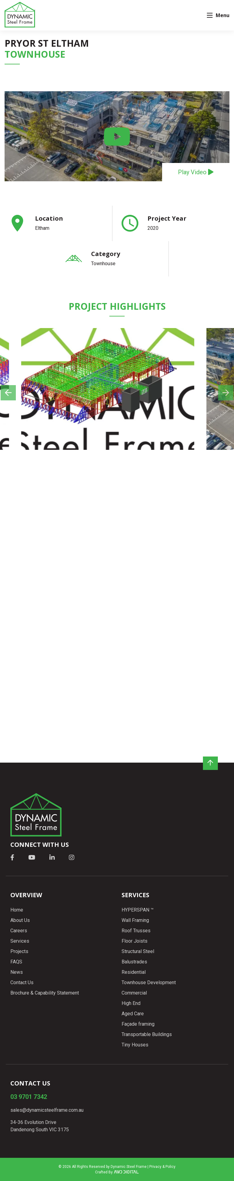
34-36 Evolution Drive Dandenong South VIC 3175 (39, 1125)
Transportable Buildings (147, 1034)
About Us (20, 920)
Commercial (134, 993)
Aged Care (133, 1014)
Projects (19, 951)
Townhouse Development (149, 982)
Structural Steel (138, 951)
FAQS (16, 962)
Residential (134, 972)
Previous (26, 422)
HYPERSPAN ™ (138, 910)
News (16, 972)
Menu (218, 15)
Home (16, 910)
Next (208, 422)
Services (19, 941)
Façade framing (138, 1024)
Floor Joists (134, 941)
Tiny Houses (135, 1045)
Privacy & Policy (162, 1167)
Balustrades (134, 962)
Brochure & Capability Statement (44, 993)
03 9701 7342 (28, 1096)
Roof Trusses (136, 931)
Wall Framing (135, 920)
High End (131, 1003)
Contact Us (22, 982)
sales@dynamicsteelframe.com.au (46, 1110)
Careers (18, 931)
